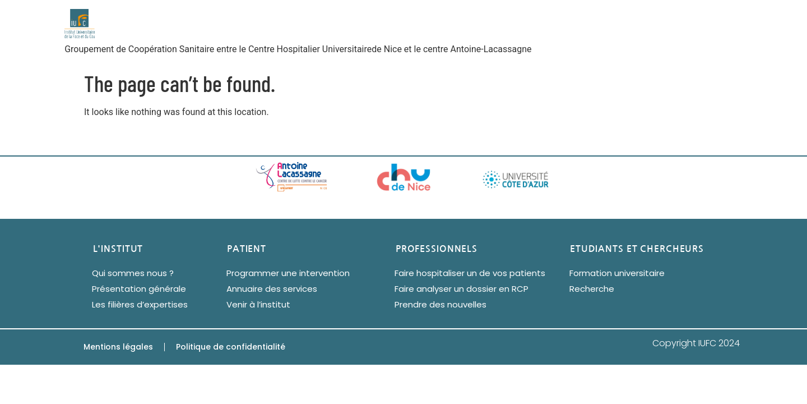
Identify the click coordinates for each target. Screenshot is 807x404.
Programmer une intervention (288, 273)
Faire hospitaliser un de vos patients (470, 273)
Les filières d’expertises (140, 304)
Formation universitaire (617, 273)
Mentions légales (118, 346)
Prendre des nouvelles (440, 304)
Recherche (591, 289)
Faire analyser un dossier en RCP (461, 289)
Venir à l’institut (258, 304)
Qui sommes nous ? (133, 273)
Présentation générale (139, 289)
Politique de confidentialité (230, 346)
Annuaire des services (271, 289)
